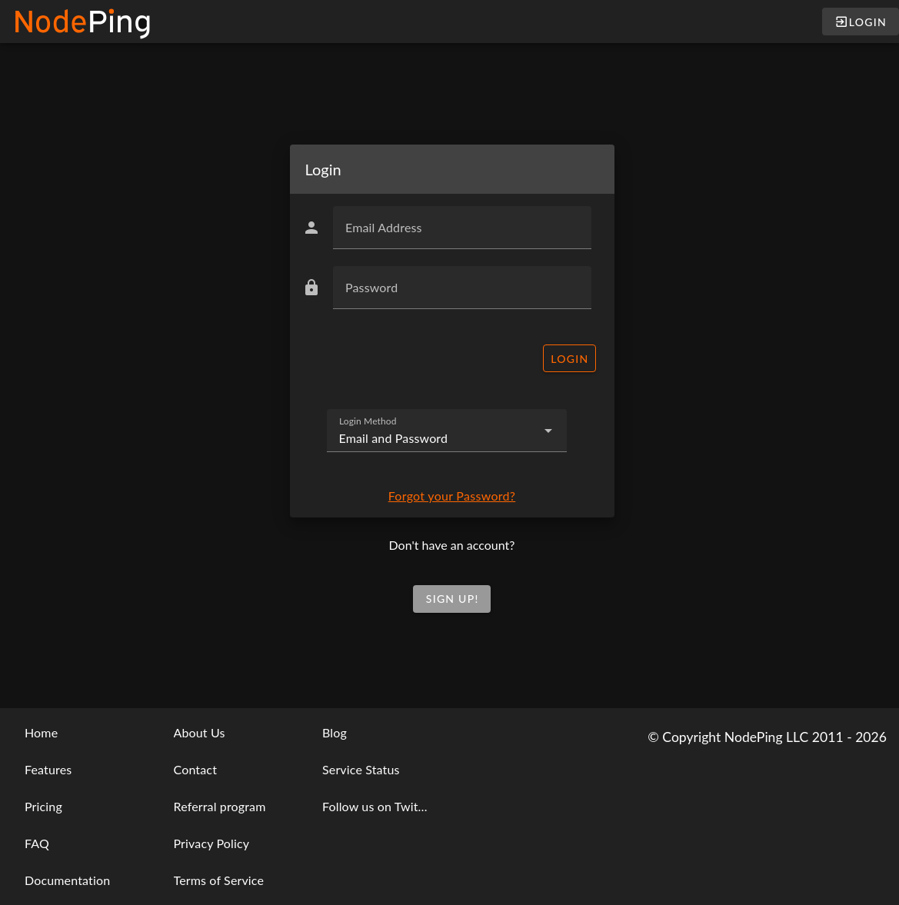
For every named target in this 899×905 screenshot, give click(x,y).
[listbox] (77, 806)
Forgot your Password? (452, 495)
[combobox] (447, 430)
